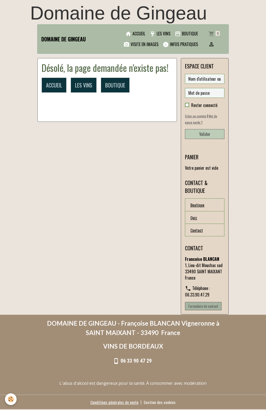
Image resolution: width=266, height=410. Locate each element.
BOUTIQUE (186, 33)
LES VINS (159, 33)
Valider (204, 134)
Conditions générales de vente (114, 403)
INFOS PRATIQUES (180, 44)
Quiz (193, 218)
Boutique (197, 205)
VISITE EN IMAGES (140, 44)
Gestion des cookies (160, 403)
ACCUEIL (135, 33)
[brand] (63, 39)
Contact (196, 230)
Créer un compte (195, 115)
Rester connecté (204, 105)
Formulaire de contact (203, 306)
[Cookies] (11, 399)
